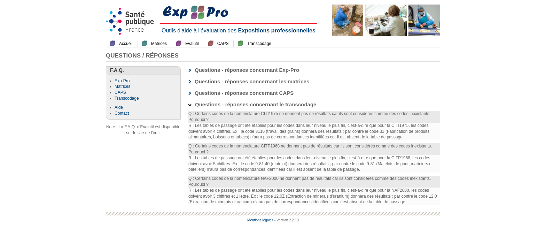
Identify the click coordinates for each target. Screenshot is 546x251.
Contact (122, 113)
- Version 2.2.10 (286, 220)
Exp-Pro (122, 80)
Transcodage (259, 43)
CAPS (223, 43)
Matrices (159, 43)
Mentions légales (260, 220)
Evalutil (192, 43)
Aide (119, 107)
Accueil (126, 43)
